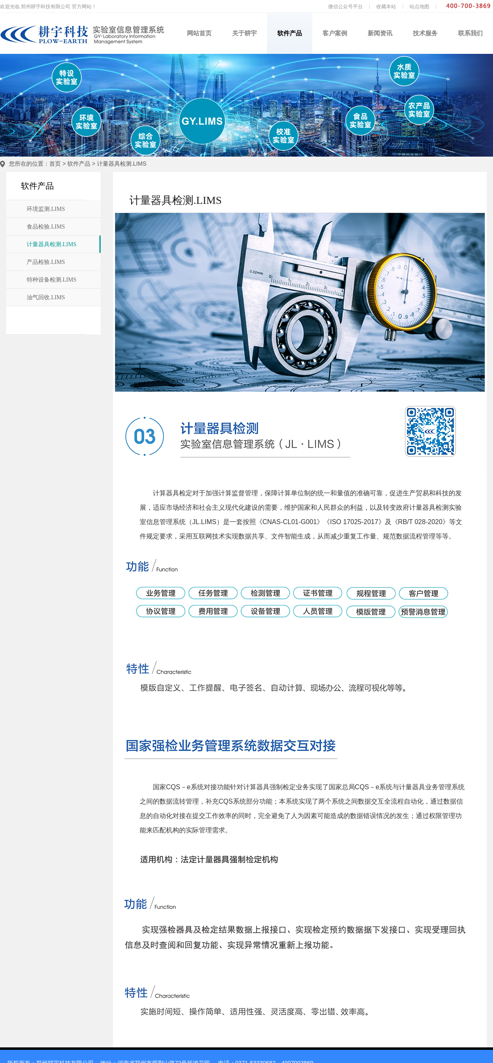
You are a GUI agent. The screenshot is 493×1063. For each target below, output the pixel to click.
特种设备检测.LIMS (51, 280)
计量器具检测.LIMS (122, 163)
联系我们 (470, 33)
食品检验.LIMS (46, 227)
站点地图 (419, 6)
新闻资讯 (380, 33)
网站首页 (199, 33)
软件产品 (289, 33)
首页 (55, 163)
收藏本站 (386, 6)
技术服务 (425, 33)
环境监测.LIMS (46, 209)
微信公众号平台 (345, 6)
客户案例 (335, 33)
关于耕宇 (244, 33)
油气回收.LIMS (46, 297)
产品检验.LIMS (46, 262)
